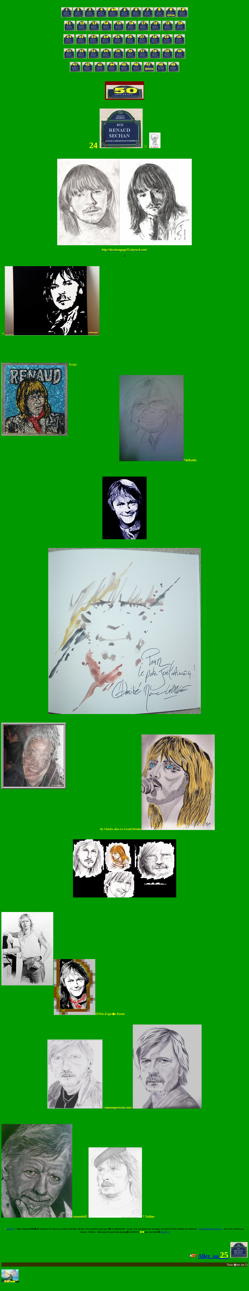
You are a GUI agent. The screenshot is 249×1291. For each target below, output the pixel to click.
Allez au (209, 1256)
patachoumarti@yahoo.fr (210, 1228)
